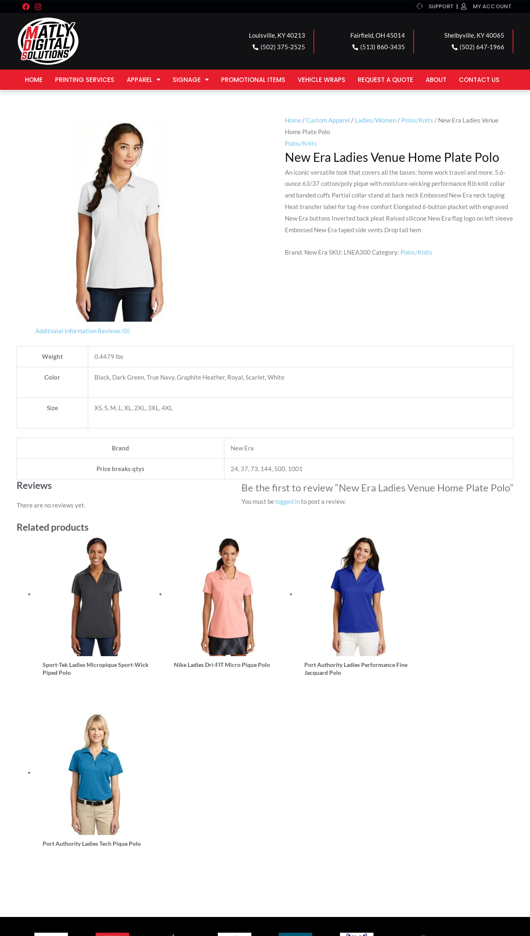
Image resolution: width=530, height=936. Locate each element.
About (436, 79)
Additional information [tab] (65, 330)
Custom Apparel (328, 120)
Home (34, 79)
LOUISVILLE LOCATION (64, 819)
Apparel (143, 79)
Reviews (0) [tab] (114, 330)
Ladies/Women (375, 120)
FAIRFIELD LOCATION (186, 819)
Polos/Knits (417, 120)
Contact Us (479, 79)
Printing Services (84, 79)
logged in (287, 501)
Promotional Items (253, 79)
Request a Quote (385, 79)
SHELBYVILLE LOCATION (315, 819)
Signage (191, 79)
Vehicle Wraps (321, 79)
